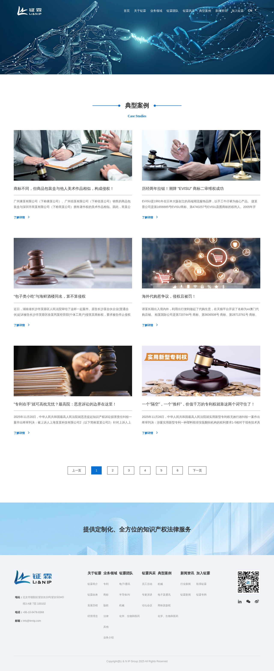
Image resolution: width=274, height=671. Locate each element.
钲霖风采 (189, 10)
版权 (106, 605)
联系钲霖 (201, 583)
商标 (106, 594)
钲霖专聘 (201, 594)
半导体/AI (124, 594)
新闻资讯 (221, 10)
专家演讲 (147, 594)
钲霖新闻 (185, 594)
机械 (121, 605)
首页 (127, 10)
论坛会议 (147, 605)
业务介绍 (108, 637)
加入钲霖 (238, 10)
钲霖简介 (93, 583)
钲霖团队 (173, 10)
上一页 (76, 470)
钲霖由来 (93, 594)
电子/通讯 (124, 583)
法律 (106, 616)
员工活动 (147, 583)
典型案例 (205, 10)
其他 (106, 626)
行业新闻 (185, 583)
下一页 (197, 470)
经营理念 (93, 616)
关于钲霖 (140, 10)
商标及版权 (164, 605)
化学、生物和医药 (129, 616)
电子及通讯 (164, 594)
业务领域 (156, 10)
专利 (106, 583)
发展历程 (93, 605)
